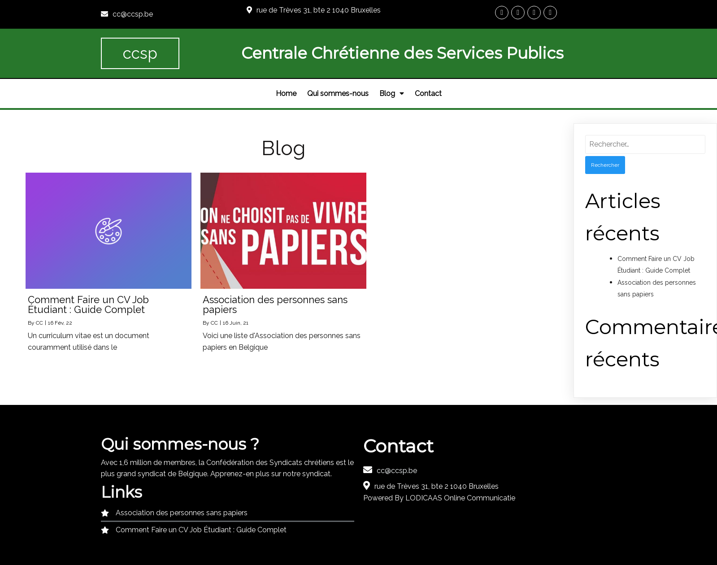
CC (39, 323)
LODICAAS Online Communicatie (460, 498)
